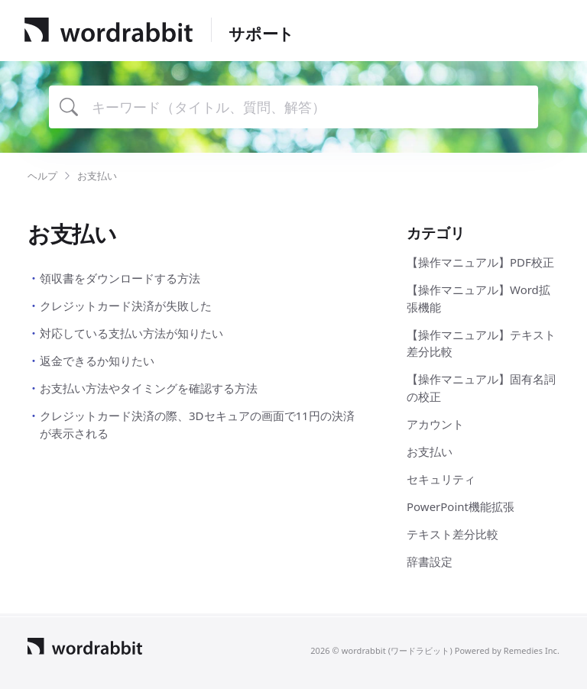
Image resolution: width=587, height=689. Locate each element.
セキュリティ (441, 479)
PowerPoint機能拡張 (460, 506)
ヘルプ (42, 176)
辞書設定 (429, 561)
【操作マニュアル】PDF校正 (480, 262)
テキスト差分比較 (452, 534)
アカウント (435, 424)
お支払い (429, 451)
